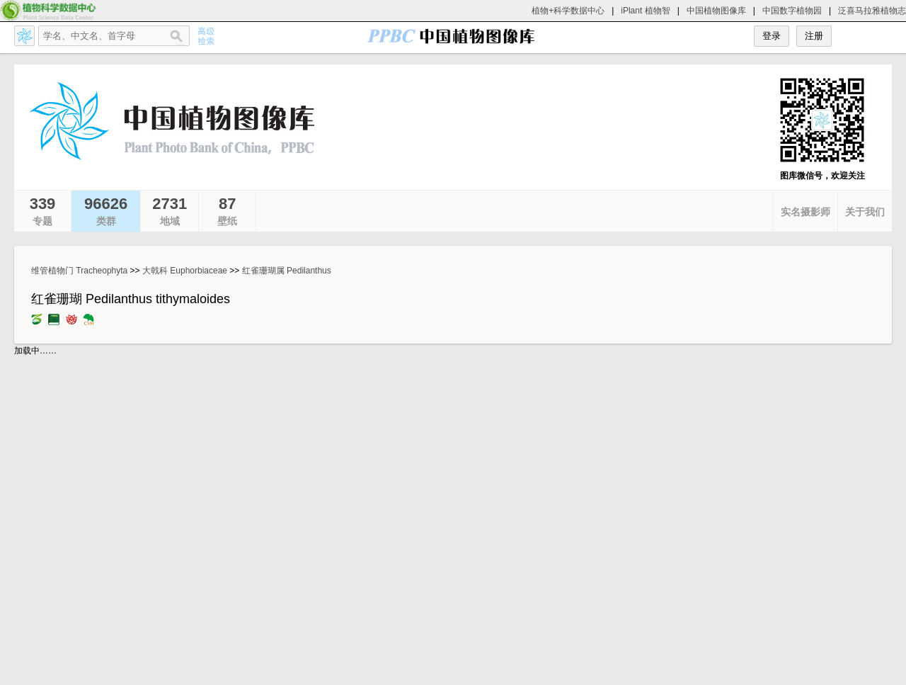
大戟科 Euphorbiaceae (184, 271)
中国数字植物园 (792, 11)
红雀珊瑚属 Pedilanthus (286, 271)
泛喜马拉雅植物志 (872, 11)
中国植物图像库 (716, 11)
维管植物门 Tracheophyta (79, 271)
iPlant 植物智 (645, 11)
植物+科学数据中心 (568, 11)
